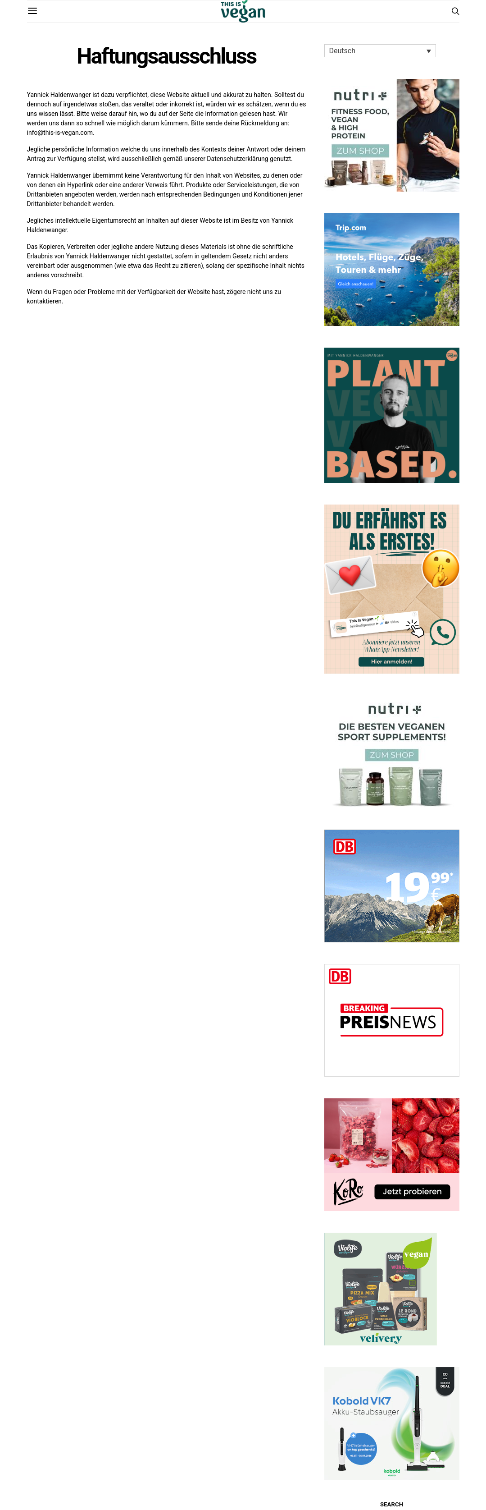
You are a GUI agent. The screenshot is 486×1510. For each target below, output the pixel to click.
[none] (380, 50)
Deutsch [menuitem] (342, 50)
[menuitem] (380, 50)
